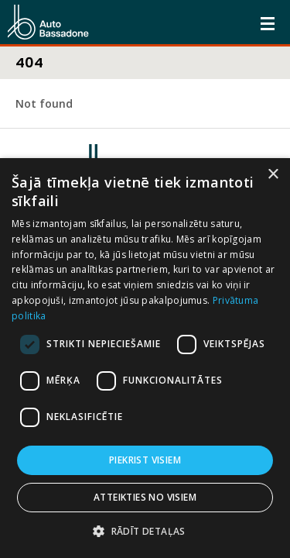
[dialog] (145, 358)
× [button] (272, 175)
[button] (145, 531)
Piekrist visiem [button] (145, 460)
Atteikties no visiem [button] (145, 497)
